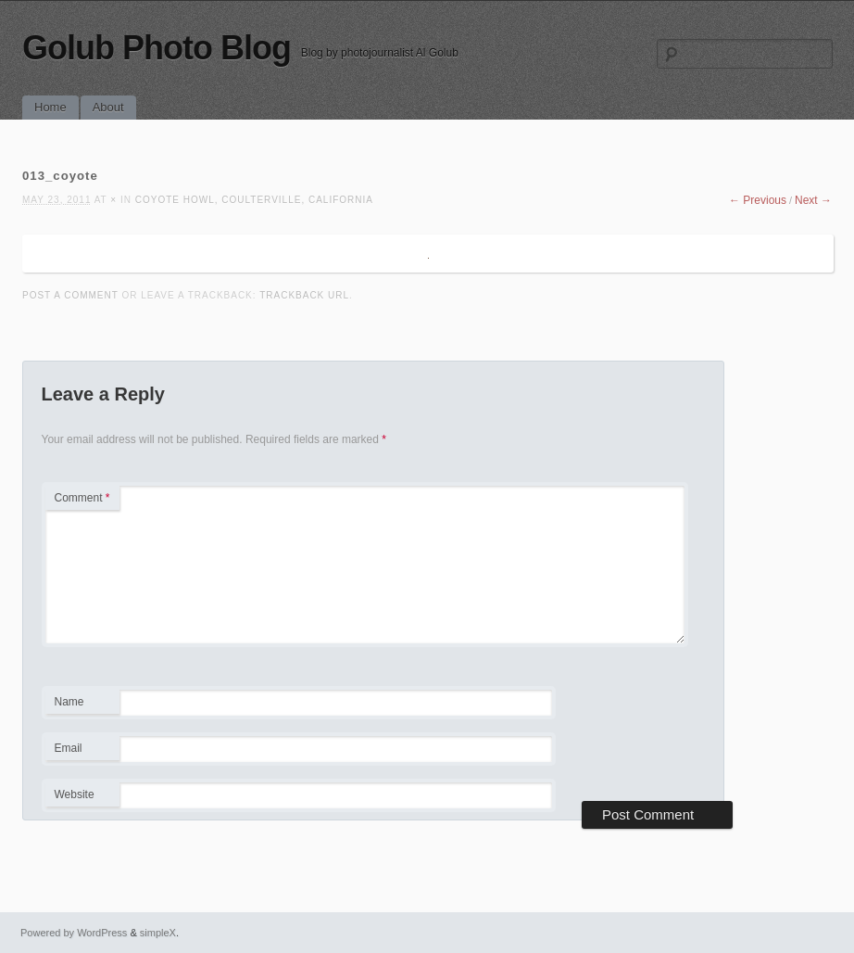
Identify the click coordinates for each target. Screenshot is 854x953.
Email (82, 751)
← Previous (757, 200)
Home (50, 107)
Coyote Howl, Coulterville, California (254, 200)
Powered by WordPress (73, 932)
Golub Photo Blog (156, 48)
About (108, 107)
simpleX (158, 932)
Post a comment (70, 295)
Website (74, 794)
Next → (813, 200)
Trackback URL (304, 295)
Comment (82, 497)
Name (82, 704)
